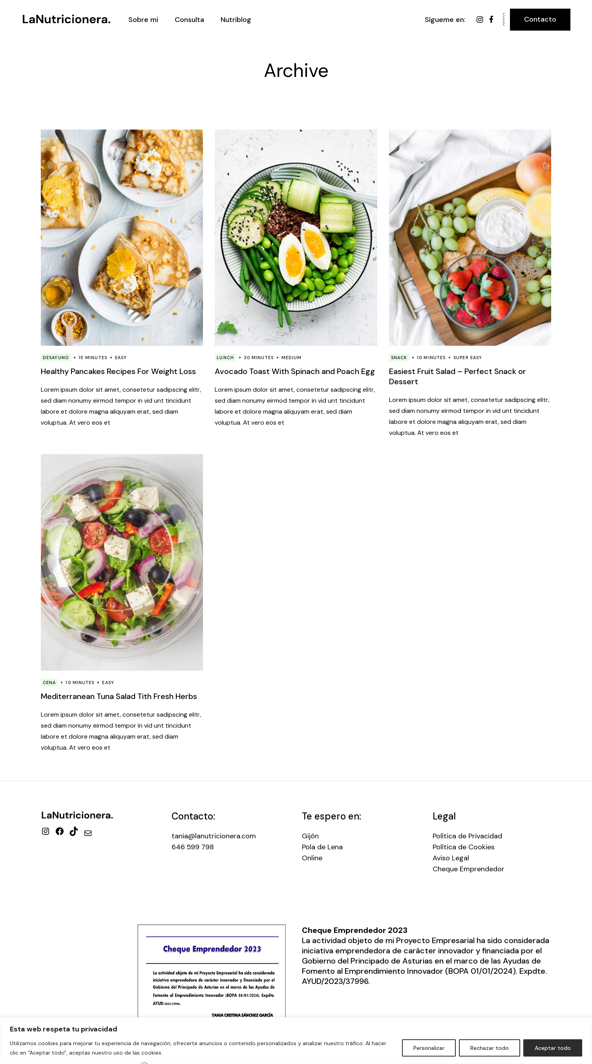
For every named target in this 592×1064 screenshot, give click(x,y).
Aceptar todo (553, 1047)
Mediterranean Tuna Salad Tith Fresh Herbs (119, 696)
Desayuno (56, 357)
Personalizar (428, 1047)
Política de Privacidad (467, 836)
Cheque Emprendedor (468, 869)
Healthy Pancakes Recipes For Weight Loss (118, 371)
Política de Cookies (464, 847)
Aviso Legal (451, 858)
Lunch (225, 357)
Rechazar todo (489, 1047)
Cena (49, 682)
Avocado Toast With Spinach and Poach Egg (295, 371)
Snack (399, 357)
